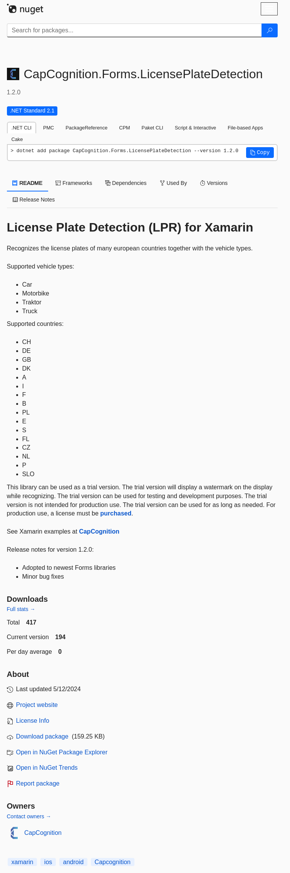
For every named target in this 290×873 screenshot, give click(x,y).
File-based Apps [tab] (245, 128)
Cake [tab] (17, 139)
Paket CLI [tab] (152, 128)
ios (48, 862)
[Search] (270, 30)
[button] (260, 152)
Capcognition (113, 862)
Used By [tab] (173, 183)
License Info (32, 720)
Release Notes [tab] (34, 199)
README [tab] (28, 183)
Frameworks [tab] (73, 183)
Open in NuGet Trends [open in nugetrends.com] (47, 767)
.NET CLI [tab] (22, 128)
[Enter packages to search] (134, 30)
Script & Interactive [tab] (195, 128)
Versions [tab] (214, 183)
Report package (38, 783)
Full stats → (21, 609)
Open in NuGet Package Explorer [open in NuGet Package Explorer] (61, 752)
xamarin (23, 862)
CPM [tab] (124, 128)
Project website (37, 705)
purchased (115, 513)
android (73, 862)
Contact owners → (29, 816)
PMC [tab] (48, 128)
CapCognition (99, 531)
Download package (42, 736)
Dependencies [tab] (125, 183)
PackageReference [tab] (86, 128)
